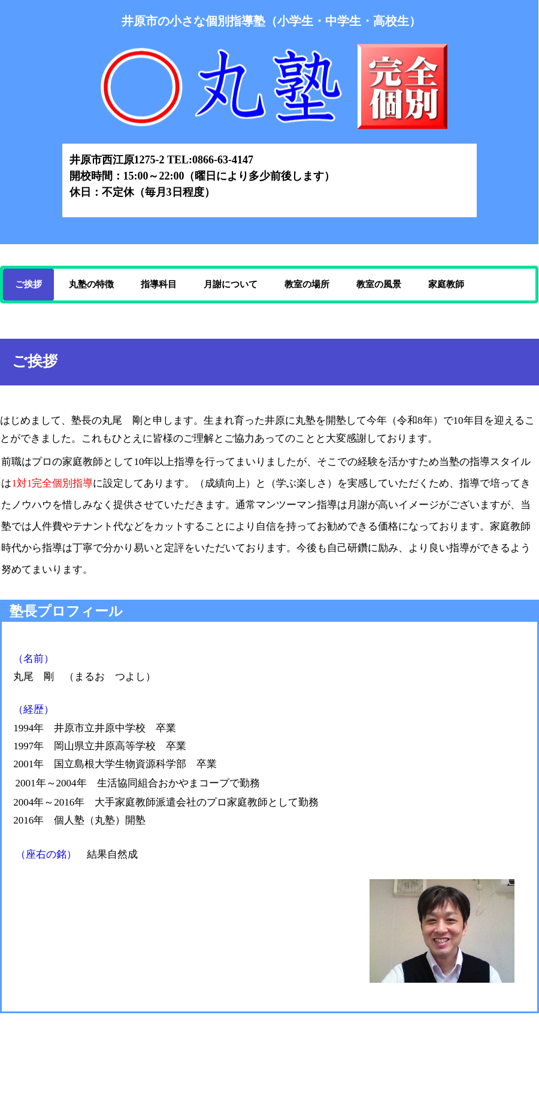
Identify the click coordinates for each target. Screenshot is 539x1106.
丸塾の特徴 (91, 284)
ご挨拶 (28, 284)
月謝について (231, 284)
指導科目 (159, 284)
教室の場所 (306, 284)
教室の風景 (378, 284)
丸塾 (269, 95)
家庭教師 (446, 284)
